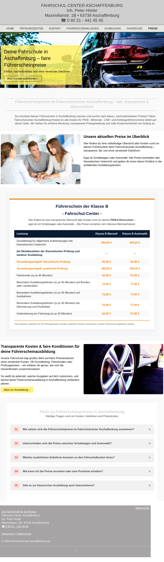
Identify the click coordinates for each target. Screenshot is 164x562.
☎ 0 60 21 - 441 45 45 (15, 526)
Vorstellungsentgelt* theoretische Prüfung (43, 261)
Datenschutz (24, 533)
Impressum (8, 533)
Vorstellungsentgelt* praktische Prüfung (42, 268)
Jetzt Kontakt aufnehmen (22, 78)
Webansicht (142, 508)
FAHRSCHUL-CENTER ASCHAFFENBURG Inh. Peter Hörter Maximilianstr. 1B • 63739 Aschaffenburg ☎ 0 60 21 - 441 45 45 (82, 13)
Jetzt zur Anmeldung (16, 389)
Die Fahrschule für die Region (19, 511)
